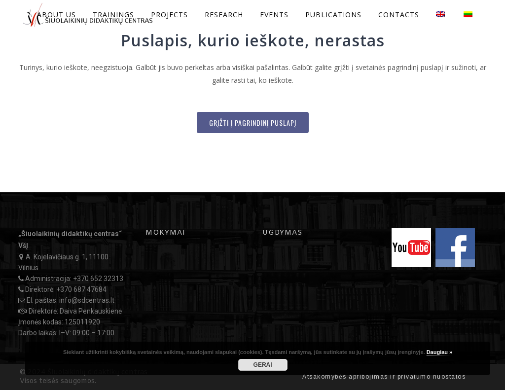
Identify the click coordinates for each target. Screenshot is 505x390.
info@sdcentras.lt (86, 300)
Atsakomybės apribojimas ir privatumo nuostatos (384, 376)
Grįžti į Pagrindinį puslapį (252, 122)
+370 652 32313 (98, 279)
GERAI (262, 364)
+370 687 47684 (81, 289)
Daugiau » (440, 352)
